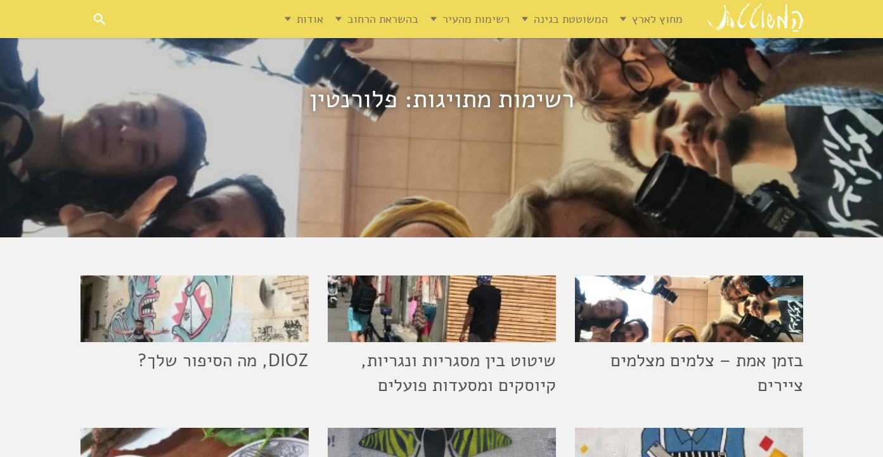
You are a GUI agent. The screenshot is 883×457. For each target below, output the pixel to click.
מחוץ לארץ (657, 19)
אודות (310, 19)
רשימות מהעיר (476, 19)
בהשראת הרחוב (382, 19)
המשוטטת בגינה (571, 19)
